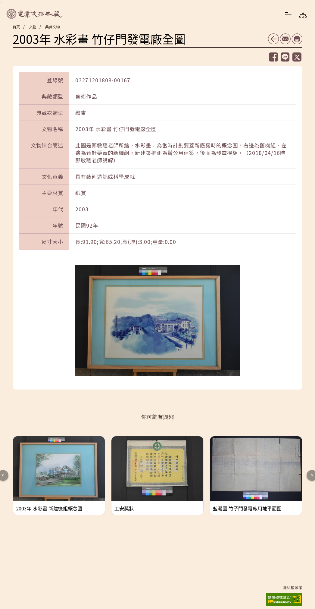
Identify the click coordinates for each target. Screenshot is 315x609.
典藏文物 (52, 26)
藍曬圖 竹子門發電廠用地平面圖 (247, 508)
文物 (32, 26)
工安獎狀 (124, 508)
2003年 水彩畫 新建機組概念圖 (49, 508)
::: (8, 27)
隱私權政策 (292, 587)
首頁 (16, 26)
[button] (288, 14)
